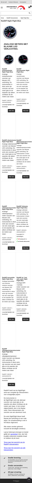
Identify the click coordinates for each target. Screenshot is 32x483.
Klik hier (11, 119)
